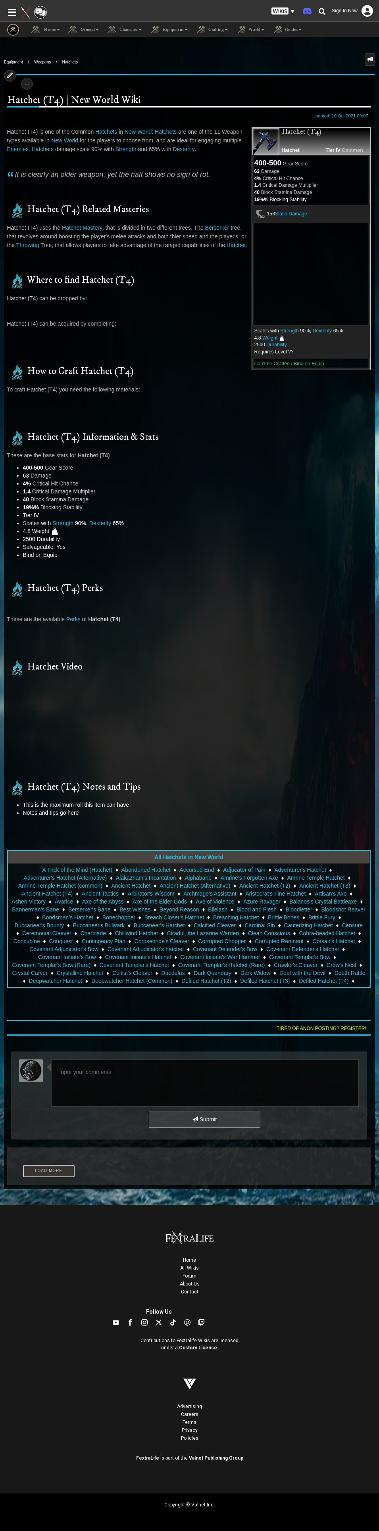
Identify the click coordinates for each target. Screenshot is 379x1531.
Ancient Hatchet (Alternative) (195, 886)
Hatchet (291, 150)
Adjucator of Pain (244, 870)
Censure (352, 925)
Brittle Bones (283, 917)
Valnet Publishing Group (216, 1458)
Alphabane (198, 878)
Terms (189, 1422)
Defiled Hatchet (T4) (323, 981)
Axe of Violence (215, 901)
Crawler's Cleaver (295, 965)
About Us (190, 1284)
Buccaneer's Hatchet (159, 925)
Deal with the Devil (302, 973)
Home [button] (45, 30)
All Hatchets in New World (188, 857)
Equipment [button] (169, 30)
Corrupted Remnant (279, 941)
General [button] (83, 30)
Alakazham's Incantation (146, 878)
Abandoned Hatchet (146, 870)
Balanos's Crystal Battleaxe (323, 901)
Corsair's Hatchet (334, 941)
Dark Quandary (212, 973)
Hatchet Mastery (82, 227)
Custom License (198, 1348)
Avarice (64, 901)
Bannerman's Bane (35, 909)
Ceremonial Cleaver (46, 933)
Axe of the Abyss (102, 901)
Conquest (61, 941)
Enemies (18, 149)
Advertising (189, 1406)
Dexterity (322, 331)
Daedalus (173, 973)
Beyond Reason (179, 909)
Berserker (217, 227)
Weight (269, 338)
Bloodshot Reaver (343, 909)
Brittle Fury (321, 917)
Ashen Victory (29, 901)
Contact (189, 1292)
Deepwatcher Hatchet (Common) (132, 981)
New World (138, 132)
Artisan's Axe (331, 893)
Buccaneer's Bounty (39, 925)
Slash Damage (291, 214)
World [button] (250, 30)
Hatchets (70, 62)
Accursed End (196, 870)
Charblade (93, 933)
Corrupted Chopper (222, 941)
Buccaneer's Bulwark (99, 925)
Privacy (190, 1430)
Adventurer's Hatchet (300, 870)
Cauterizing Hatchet (308, 925)
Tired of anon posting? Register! (321, 1028)
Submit (204, 1119)
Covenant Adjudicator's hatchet (146, 949)
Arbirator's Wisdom (151, 893)
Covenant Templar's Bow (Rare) (51, 965)
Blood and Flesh (257, 909)
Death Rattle (350, 973)
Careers (189, 1414)
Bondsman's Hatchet (67, 917)
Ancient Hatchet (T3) (324, 886)
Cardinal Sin (260, 925)
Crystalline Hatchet (80, 973)
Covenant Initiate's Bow (67, 957)
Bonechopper (118, 917)
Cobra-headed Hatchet (327, 933)
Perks (73, 619)
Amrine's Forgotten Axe (249, 878)
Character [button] (124, 30)
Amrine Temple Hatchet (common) (60, 886)
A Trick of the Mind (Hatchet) (77, 870)
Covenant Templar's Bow (299, 957)
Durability (276, 344)
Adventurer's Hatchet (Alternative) (65, 878)
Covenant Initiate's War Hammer (220, 957)
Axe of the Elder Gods (160, 901)
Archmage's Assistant (209, 893)
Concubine (26, 941)
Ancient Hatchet (131, 886)
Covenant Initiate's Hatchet (138, 957)
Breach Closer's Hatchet (174, 917)
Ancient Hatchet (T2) (264, 886)
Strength (289, 331)
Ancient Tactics (100, 893)
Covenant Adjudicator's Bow (63, 949)
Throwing (27, 245)
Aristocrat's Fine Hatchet (275, 893)
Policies (189, 1438)
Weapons (42, 62)
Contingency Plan (103, 941)
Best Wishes (134, 909)
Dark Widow (255, 973)
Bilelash (217, 909)
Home (189, 1260)
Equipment (13, 62)
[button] (283, 11)
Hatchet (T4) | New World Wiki (73, 100)
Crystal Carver (30, 973)
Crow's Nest (341, 965)
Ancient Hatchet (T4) (47, 893)
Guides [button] (287, 30)
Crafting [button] (212, 30)
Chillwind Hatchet (136, 933)
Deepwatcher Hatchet (56, 981)
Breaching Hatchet (236, 917)
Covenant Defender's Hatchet (302, 949)
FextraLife (147, 1458)
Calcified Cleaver (215, 925)
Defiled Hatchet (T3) (265, 981)
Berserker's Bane (89, 909)
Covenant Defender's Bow (225, 949)
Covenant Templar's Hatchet (134, 965)
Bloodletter (299, 909)
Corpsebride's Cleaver (162, 941)
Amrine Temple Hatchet (315, 878)
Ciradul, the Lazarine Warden (203, 933)
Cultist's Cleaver (132, 973)
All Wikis (189, 1268)
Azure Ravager (261, 901)
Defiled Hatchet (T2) (206, 981)
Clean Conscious (269, 933)
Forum (189, 1276)
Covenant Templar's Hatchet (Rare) (221, 965)
